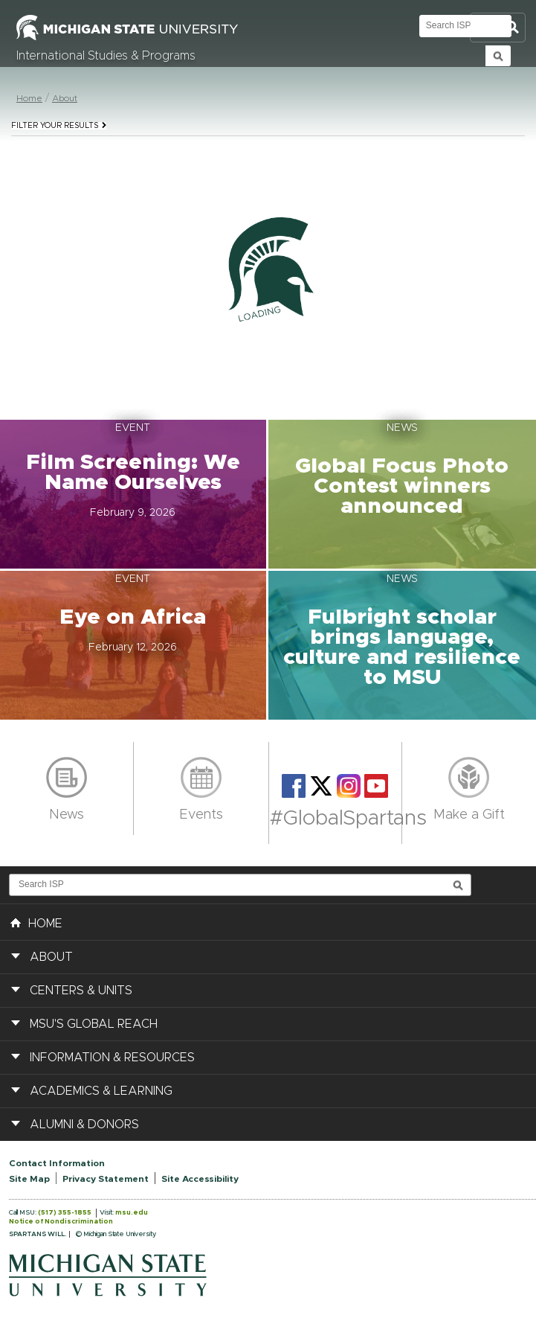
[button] (134, 494)
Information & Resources (112, 1057)
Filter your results (58, 125)
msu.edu (131, 1212)
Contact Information (57, 1163)
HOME (36, 922)
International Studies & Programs (106, 56)
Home (29, 98)
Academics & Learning (101, 1091)
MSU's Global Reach (94, 1024)
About (64, 98)
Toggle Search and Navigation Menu (498, 28)
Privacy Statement (105, 1178)
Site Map (29, 1178)
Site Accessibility (200, 1178)
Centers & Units (81, 991)
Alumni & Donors (84, 1124)
